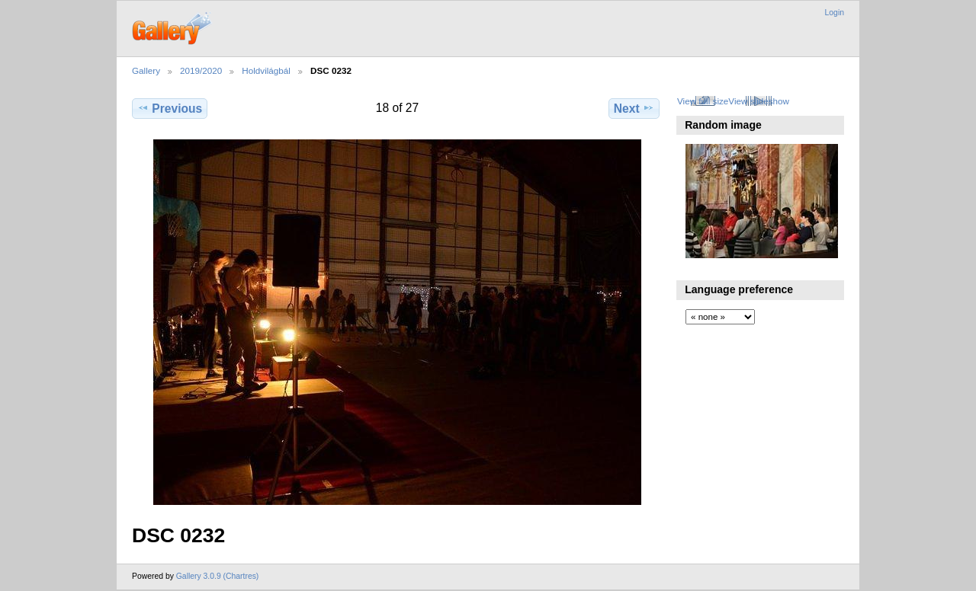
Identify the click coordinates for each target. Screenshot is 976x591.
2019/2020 (201, 70)
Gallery (146, 70)
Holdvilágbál (266, 70)
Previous (169, 108)
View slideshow (758, 101)
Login (834, 12)
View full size (702, 101)
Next (634, 108)
